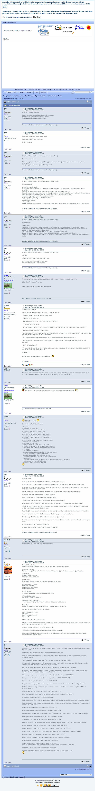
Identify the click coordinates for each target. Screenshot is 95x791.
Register (28, 30)
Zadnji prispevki (35, 89)
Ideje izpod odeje (19, 96)
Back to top (7, 129)
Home (10, 92)
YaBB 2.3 (56, 780)
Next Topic (88, 98)
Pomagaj (71, 89)
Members (29, 92)
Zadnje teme (46, 89)
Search (21, 92)
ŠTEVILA (64, 89)
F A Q (27, 89)
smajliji (78, 89)
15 (18, 101)
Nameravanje (55, 89)
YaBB (36, 782)
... (16, 101)
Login (22, 30)
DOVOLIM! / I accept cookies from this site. (18, 17)
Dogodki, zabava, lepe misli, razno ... (36, 96)
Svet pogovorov (8, 96)
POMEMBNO (19, 89)
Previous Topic (80, 98)
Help (15, 92)
